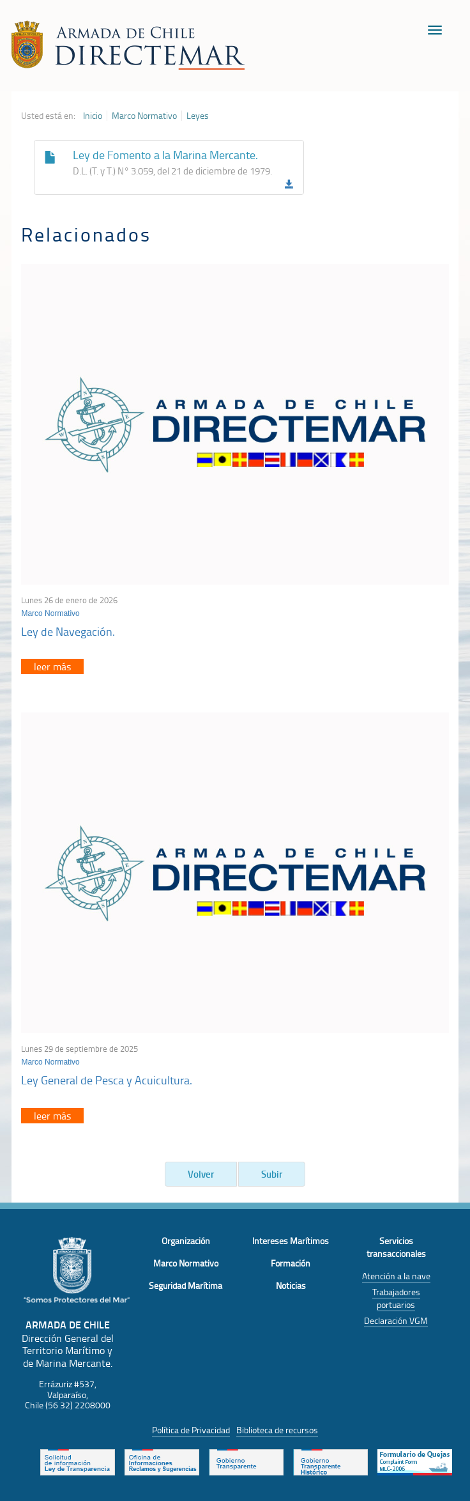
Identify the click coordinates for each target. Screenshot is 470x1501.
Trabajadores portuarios (396, 1298)
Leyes (197, 116)
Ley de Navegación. (68, 631)
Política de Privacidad (191, 1430)
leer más (52, 666)
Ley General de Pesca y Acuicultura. (106, 1080)
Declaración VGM (396, 1320)
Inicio (92, 116)
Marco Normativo (144, 116)
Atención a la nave (396, 1276)
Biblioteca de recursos (277, 1430)
